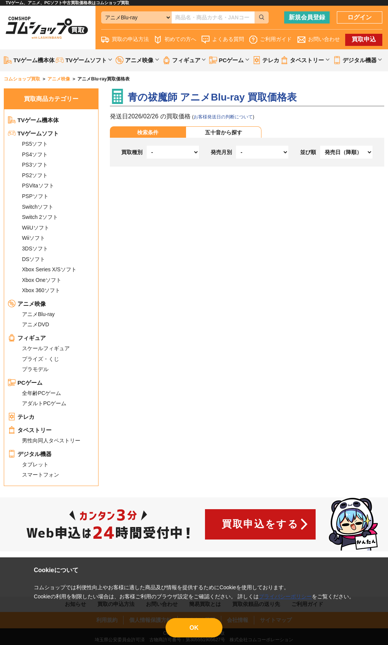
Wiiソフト (33, 238)
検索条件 (147, 132)
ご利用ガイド (270, 40)
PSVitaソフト (38, 185)
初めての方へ (175, 40)
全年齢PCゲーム (41, 393)
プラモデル (35, 369)
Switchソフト (37, 207)
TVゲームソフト (33, 133)
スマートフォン (40, 475)
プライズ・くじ (40, 359)
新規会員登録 (307, 17)
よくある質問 (223, 40)
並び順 (308, 152)
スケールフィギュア (46, 348)
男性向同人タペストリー (51, 440)
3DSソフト (35, 248)
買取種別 (131, 152)
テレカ (266, 60)
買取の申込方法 (125, 40)
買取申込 (364, 39)
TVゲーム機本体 (29, 60)
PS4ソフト (35, 154)
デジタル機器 (30, 454)
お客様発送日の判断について (223, 117)
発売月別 (221, 152)
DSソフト (33, 259)
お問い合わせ (318, 40)
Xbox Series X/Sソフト (49, 269)
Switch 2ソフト (40, 217)
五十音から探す (223, 132)
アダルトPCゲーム (44, 403)
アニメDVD (35, 324)
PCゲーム (25, 382)
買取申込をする (260, 524)
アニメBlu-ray (38, 314)
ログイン (359, 17)
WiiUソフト (35, 228)
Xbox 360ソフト (41, 290)
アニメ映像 (27, 303)
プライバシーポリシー (285, 596)
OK (194, 628)
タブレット (35, 464)
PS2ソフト (35, 175)
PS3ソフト (35, 165)
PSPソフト (35, 196)
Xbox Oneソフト (41, 280)
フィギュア (27, 338)
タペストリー (30, 430)
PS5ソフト (35, 144)
